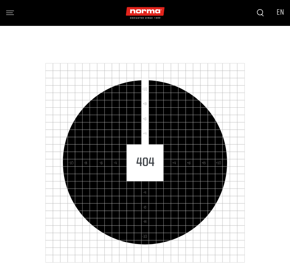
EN (280, 13)
